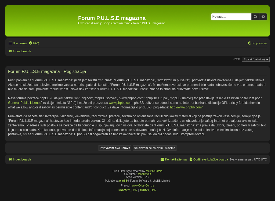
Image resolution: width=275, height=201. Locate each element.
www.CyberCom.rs (143, 185)
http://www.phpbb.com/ (186, 107)
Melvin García (154, 171)
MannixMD (144, 174)
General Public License (24, 103)
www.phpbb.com (120, 103)
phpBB (123, 180)
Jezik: (237, 59)
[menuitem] (33, 43)
